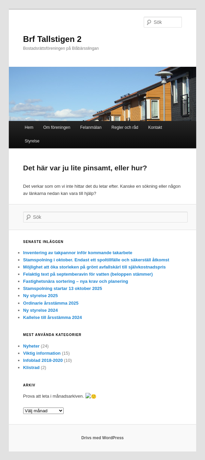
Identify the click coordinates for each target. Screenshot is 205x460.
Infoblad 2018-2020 (43, 360)
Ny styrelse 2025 (40, 295)
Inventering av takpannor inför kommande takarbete (77, 252)
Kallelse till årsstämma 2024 (52, 317)
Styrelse (32, 141)
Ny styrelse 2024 (40, 310)
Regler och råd (124, 127)
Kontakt (155, 127)
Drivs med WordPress (102, 437)
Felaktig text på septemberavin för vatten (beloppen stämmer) (88, 274)
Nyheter (31, 346)
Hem (29, 127)
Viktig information (42, 353)
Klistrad (31, 367)
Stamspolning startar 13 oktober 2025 (62, 288)
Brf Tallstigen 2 (52, 39)
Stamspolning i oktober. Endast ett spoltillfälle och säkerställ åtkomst (96, 259)
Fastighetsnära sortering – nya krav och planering (75, 281)
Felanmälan (91, 127)
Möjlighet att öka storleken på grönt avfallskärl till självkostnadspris (94, 267)
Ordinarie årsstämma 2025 (51, 303)
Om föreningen (56, 127)
